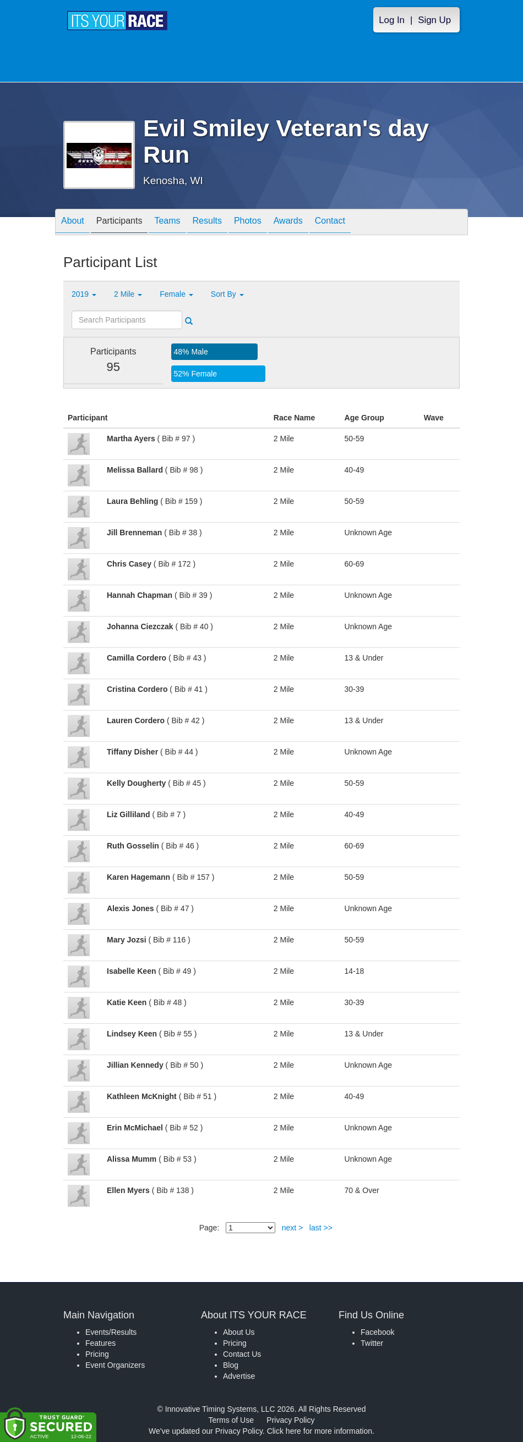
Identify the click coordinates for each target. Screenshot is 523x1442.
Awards (288, 223)
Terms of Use (231, 1420)
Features (100, 1343)
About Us (239, 1332)
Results (207, 223)
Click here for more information (319, 1431)
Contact (330, 223)
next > (292, 1227)
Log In (392, 20)
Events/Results (111, 1332)
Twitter (372, 1343)
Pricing (97, 1354)
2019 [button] (84, 294)
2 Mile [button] (128, 294)
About (72, 223)
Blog (230, 1365)
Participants (119, 223)
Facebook (377, 1332)
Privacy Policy (290, 1420)
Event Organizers (115, 1365)
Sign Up (434, 20)
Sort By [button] (227, 294)
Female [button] (176, 294)
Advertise (239, 1376)
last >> (321, 1227)
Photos (248, 223)
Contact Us (242, 1354)
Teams (167, 223)
